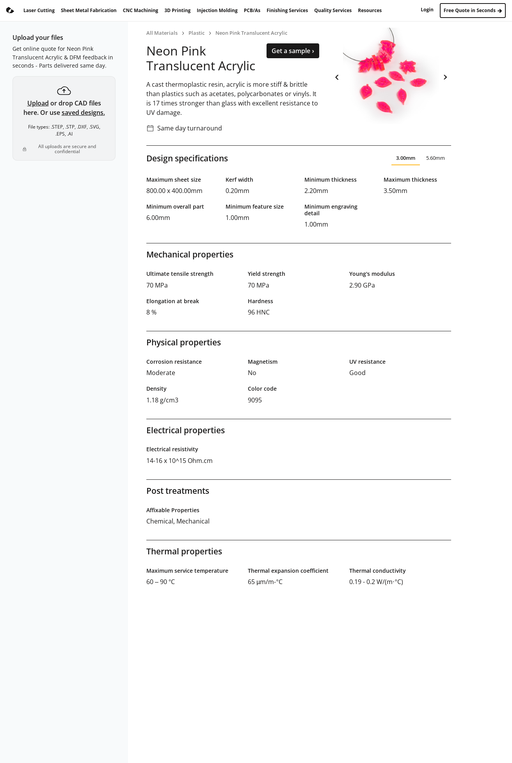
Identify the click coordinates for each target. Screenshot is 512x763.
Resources (370, 10)
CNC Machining (140, 10)
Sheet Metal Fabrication (89, 10)
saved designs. (83, 112)
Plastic (196, 32)
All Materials (162, 32)
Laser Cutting (39, 10)
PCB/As (252, 10)
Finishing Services (287, 10)
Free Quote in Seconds (473, 10)
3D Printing (177, 10)
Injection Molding (217, 10)
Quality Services (333, 10)
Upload (38, 103)
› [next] (445, 76)
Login (427, 9)
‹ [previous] (337, 76)
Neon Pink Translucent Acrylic (251, 32)
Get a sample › (293, 50)
